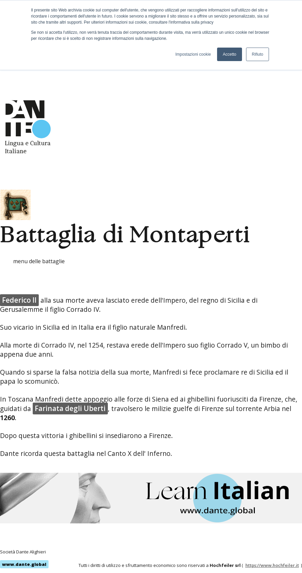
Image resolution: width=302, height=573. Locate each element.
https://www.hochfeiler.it (272, 565)
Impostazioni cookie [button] (193, 54)
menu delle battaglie (39, 261)
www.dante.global (24, 564)
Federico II (19, 300)
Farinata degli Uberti (70, 408)
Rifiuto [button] (257, 54)
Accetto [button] (229, 54)
